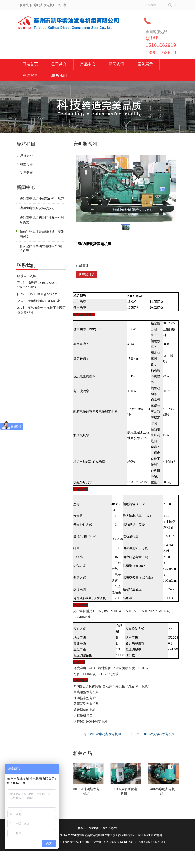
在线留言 (30, 75)
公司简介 (59, 64)
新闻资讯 (116, 64)
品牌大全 (26, 156)
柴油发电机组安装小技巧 (37, 208)
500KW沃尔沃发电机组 (159, 734)
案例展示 (145, 64)
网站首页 (30, 64)
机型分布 (26, 164)
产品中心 (87, 64)
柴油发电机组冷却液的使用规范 (42, 198)
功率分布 (26, 172)
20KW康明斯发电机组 (105, 734)
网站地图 (156, 835)
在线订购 (87, 274)
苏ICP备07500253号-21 (103, 828)
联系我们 (59, 75)
